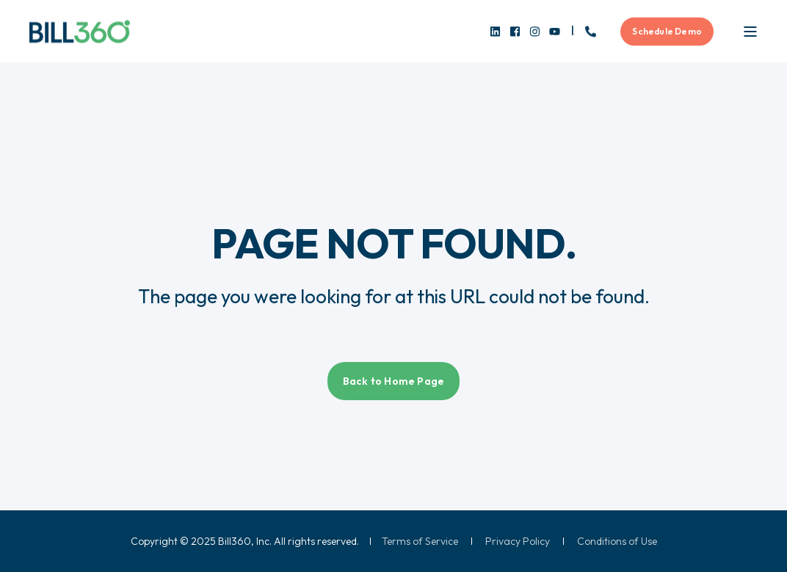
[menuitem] (420, 541)
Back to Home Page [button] (393, 381)
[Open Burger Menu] (750, 31)
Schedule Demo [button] (667, 31)
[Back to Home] (79, 31)
